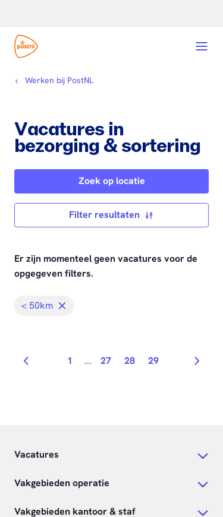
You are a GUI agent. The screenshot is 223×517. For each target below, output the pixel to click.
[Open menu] (201, 46)
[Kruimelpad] (53, 80)
